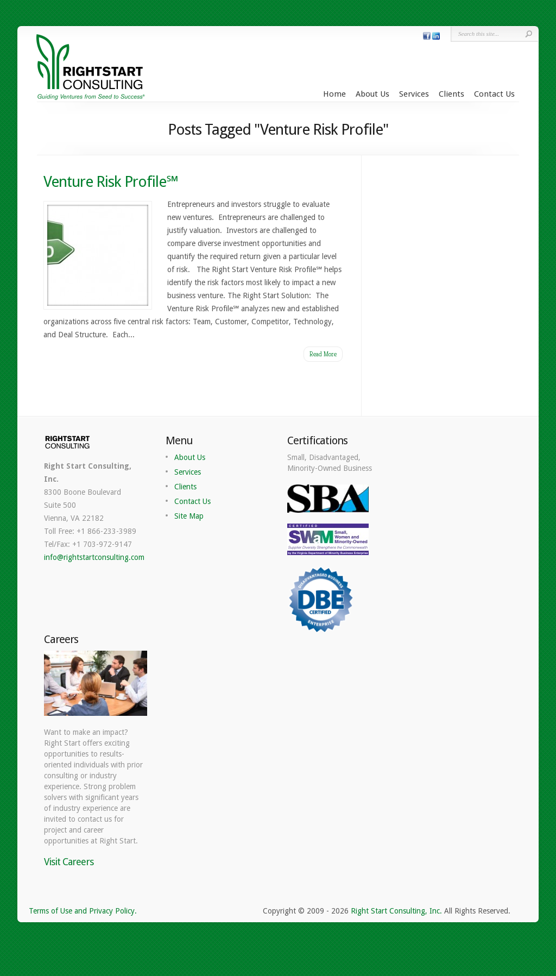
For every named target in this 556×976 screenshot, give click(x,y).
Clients (451, 94)
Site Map (189, 516)
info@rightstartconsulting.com (94, 557)
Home (334, 94)
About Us (372, 94)
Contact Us (494, 94)
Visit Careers (68, 861)
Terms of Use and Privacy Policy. (83, 910)
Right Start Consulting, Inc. (396, 910)
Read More (323, 354)
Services (414, 94)
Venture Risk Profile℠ (110, 182)
